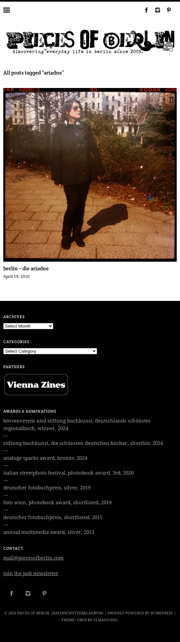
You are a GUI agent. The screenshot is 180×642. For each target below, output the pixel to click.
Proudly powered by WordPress (140, 613)
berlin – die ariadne (26, 268)
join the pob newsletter (30, 573)
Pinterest (166, 10)
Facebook (143, 10)
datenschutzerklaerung (78, 613)
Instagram (155, 10)
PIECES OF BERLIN (33, 613)
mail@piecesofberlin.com (33, 558)
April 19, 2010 (16, 276)
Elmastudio (105, 620)
